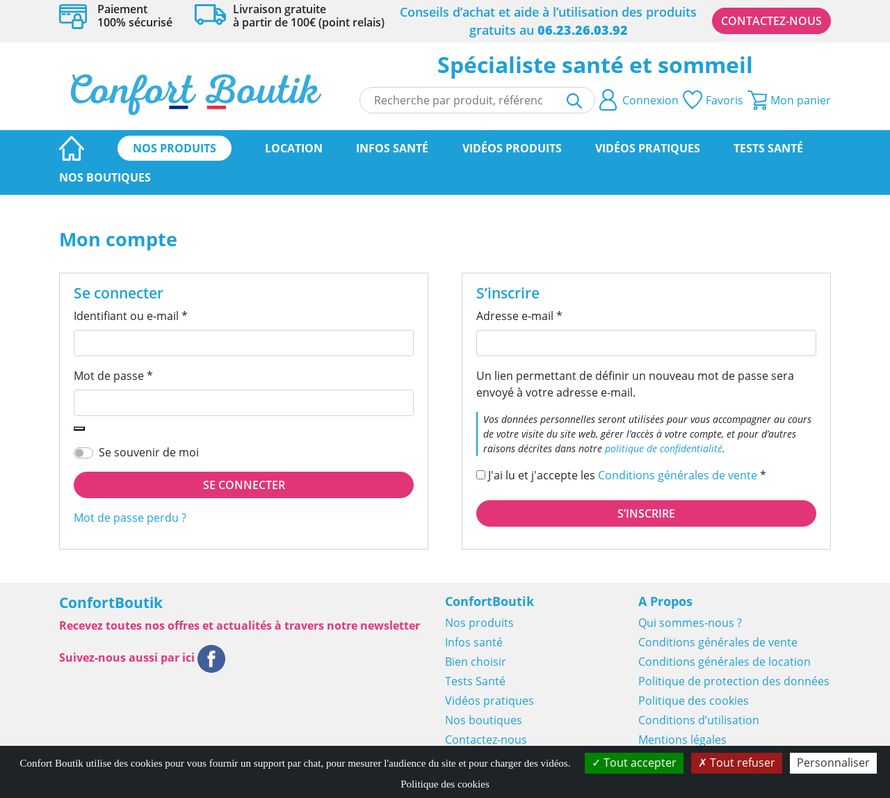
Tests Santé (768, 148)
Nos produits (174, 148)
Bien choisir (475, 661)
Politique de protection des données (734, 681)
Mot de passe (142, 375)
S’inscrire (646, 513)
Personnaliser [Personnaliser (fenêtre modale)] (833, 762)
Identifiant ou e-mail (159, 316)
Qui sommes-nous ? (690, 622)
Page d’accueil (71, 148)
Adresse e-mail (548, 316)
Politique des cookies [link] (445, 784)
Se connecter (244, 485)
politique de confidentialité (663, 448)
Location (294, 148)
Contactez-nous (771, 21)
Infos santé (392, 148)
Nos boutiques (105, 177)
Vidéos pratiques (647, 148)
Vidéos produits (512, 148)
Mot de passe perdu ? (130, 517)
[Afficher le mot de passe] (79, 428)
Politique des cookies (693, 700)
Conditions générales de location (724, 661)
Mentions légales (682, 739)
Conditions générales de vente (677, 475)
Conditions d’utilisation (698, 720)
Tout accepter (634, 762)
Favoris (713, 99)
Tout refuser (736, 762)
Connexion (639, 100)
